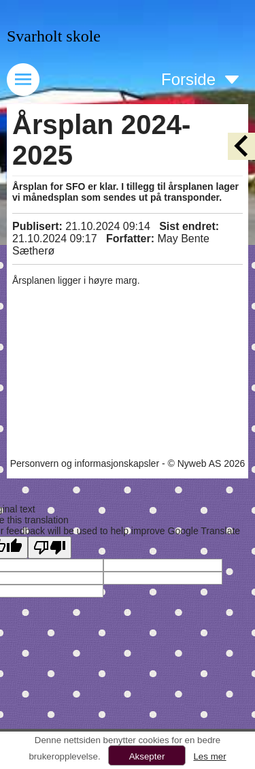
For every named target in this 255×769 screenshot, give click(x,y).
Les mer (209, 756)
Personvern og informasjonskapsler (84, 463)
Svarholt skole (54, 36)
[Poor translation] (49, 547)
